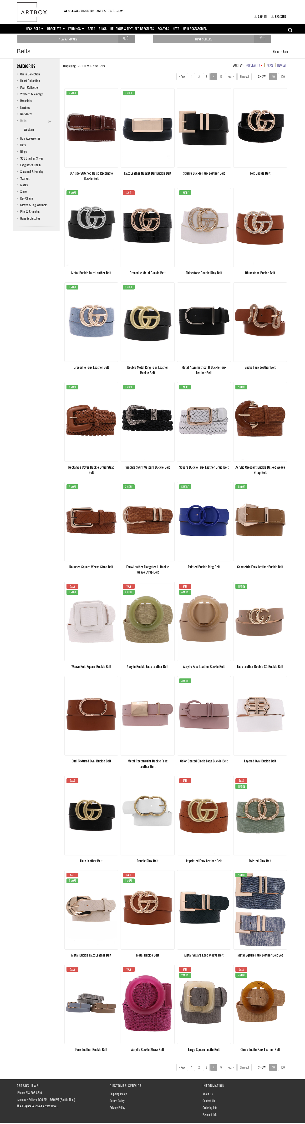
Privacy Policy (117, 1108)
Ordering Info (210, 1108)
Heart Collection (30, 80)
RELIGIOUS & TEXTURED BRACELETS (132, 28)
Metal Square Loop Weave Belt (203, 954)
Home (276, 51)
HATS (176, 28)
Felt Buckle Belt (260, 173)
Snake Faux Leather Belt (260, 367)
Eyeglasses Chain (30, 164)
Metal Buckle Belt (147, 954)
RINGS (103, 28)
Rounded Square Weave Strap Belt (91, 566)
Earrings (25, 107)
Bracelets (26, 100)
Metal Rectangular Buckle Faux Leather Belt (148, 763)
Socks (23, 191)
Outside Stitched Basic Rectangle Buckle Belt (91, 175)
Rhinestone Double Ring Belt (203, 272)
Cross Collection (30, 73)
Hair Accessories (30, 138)
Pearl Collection (29, 87)
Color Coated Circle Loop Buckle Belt (204, 760)
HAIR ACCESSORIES (195, 28)
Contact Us (209, 1101)
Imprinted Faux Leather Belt (204, 860)
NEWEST (281, 65)
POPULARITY (254, 65)
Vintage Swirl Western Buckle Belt (147, 467)
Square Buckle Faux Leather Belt (204, 173)
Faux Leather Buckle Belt (91, 1049)
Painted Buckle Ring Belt (204, 566)
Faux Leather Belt (91, 860)
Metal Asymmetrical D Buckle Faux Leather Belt (204, 369)
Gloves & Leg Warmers (33, 204)
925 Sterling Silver (31, 158)
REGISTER (278, 16)
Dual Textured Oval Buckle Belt (91, 760)
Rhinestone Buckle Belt (260, 272)
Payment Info (210, 1115)
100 (283, 76)
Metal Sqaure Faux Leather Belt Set (260, 954)
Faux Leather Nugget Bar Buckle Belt (147, 173)
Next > (231, 76)
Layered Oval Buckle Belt (260, 760)
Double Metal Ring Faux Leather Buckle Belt (147, 369)
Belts (285, 51)
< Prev (182, 76)
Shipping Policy (118, 1094)
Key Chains (26, 198)
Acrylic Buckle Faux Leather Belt (147, 666)
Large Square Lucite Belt (204, 1049)
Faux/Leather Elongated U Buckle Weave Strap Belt (147, 569)
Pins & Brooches (30, 211)
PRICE (269, 65)
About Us (208, 1094)
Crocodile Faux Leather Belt (91, 367)
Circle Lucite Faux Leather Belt (260, 1049)
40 (273, 76)
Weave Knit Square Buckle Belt (91, 666)
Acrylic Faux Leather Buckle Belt (204, 666)
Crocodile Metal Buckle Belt (148, 272)
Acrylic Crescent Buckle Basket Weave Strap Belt (260, 469)
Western (29, 129)
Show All (244, 76)
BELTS (91, 28)
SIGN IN (260, 16)
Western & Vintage (31, 93)
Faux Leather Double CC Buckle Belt (260, 666)
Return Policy (117, 1101)
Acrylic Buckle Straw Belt (147, 1049)
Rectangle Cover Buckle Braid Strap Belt (91, 469)
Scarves (25, 178)
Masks (24, 184)
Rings (23, 151)
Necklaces (26, 113)
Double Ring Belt (147, 860)
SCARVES (163, 28)
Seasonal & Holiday (31, 171)
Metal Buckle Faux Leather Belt (91, 272)
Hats (23, 144)
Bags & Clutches (30, 218)
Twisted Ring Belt (260, 860)
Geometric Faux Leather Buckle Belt (260, 566)
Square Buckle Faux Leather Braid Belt (204, 467)
